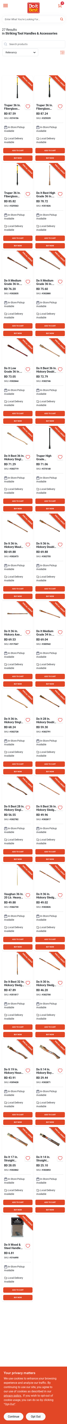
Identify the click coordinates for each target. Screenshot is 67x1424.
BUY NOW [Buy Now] (18, 158)
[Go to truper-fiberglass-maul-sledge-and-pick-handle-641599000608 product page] (17, 119)
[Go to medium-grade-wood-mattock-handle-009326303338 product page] (49, 294)
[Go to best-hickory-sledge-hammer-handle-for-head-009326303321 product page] (49, 820)
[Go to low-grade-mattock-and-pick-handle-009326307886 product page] (17, 382)
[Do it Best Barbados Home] (33, 8)
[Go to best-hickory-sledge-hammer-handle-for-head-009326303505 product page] (17, 995)
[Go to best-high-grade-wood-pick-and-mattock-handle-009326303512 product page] (49, 206)
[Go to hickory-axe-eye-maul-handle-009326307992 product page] (17, 645)
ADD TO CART (18, 151)
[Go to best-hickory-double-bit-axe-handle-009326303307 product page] (49, 382)
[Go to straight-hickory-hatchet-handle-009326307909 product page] (17, 1170)
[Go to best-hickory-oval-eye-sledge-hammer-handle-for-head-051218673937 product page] (17, 907)
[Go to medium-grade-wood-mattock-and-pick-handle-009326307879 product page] (17, 294)
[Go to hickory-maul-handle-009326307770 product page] (17, 557)
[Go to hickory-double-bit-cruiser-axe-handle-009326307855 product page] (49, 732)
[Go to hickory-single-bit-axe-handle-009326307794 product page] (17, 732)
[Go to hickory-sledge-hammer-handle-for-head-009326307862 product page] (49, 907)
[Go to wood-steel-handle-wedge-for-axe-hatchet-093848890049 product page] (17, 1258)
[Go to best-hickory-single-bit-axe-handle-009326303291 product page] (17, 469)
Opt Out (36, 1416)
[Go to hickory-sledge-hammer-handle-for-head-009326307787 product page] (49, 995)
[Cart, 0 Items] (60, 6)
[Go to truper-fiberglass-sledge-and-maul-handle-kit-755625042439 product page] (17, 206)
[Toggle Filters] (62, 52)
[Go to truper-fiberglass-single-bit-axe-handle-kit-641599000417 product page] (49, 119)
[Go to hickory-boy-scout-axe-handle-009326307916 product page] (49, 1083)
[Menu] (5, 5)
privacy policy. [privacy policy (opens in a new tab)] (13, 1395)
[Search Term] (33, 19)
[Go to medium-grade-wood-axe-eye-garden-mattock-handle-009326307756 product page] (49, 645)
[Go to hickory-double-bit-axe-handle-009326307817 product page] (49, 557)
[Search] (61, 19)
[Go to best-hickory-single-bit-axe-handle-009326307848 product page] (17, 820)
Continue (13, 1416)
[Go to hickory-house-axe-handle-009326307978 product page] (17, 1083)
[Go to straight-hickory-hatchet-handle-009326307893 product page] (49, 1170)
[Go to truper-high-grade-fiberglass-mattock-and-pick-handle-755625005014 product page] (49, 469)
